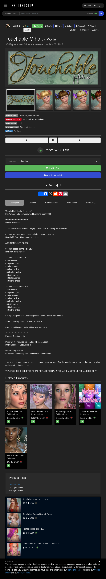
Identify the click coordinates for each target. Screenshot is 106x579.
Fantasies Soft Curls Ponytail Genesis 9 (41, 543)
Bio (27, 30)
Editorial (32, 203)
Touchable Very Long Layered (36, 499)
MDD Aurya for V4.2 (65, 411)
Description (14, 203)
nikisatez (86, 414)
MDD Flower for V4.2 (41, 411)
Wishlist (92, 26)
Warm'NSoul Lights (15, 455)
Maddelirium (13, 414)
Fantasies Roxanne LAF (34, 529)
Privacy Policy (24, 573)
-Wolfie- (51, 39)
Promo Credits (51, 203)
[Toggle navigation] (5, 5)
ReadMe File (14, 485)
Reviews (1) (91, 203)
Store (58, 26)
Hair (20, 123)
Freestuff (80, 26)
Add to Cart (53, 168)
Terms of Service (74, 570)
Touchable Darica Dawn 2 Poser (37, 514)
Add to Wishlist (53, 175)
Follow (38, 26)
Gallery (69, 26)
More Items (72, 203)
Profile (48, 26)
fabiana (12, 458)
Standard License (27, 127)
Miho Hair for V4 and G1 (33, 119)
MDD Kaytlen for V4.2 (17, 411)
